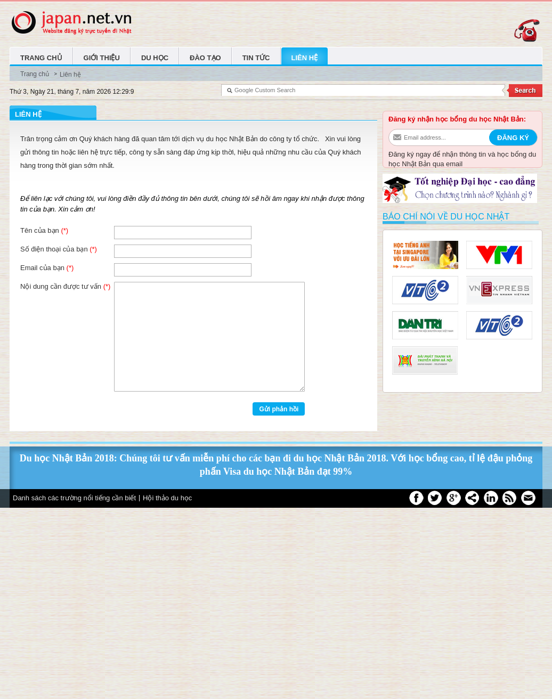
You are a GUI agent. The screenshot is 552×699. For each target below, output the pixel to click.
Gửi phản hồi (278, 409)
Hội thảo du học (167, 498)
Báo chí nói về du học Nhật (446, 216)
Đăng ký (513, 138)
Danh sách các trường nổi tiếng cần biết (74, 498)
